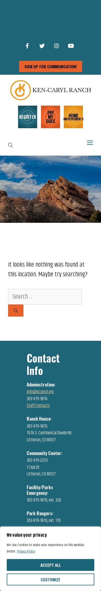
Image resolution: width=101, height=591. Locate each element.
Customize (50, 579)
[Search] (15, 311)
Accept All (50, 565)
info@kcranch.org (40, 391)
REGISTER (27, 117)
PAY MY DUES (50, 116)
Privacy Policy (26, 551)
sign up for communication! (51, 66)
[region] (50, 558)
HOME (73, 116)
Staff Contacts (38, 405)
